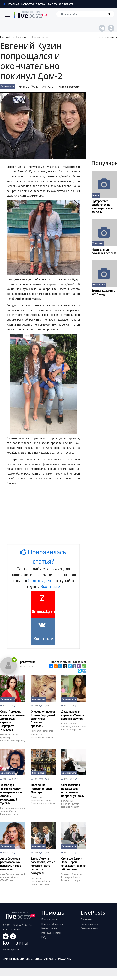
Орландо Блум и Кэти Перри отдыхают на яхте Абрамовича (73, 864)
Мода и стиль (99, 284)
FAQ (43, 937)
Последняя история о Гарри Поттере (41, 788)
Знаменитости (7, 86)
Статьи (40, 4)
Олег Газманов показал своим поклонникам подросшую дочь (72, 790)
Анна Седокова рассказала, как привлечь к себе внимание (10, 864)
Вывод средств (49, 928)
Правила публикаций (52, 923)
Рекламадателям (89, 928)
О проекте (66, 4)
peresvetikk (73, 86)
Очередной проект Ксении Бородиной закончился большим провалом (43, 719)
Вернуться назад (105, 37)
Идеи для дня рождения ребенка (104, 251)
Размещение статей (51, 932)
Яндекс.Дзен (39, 580)
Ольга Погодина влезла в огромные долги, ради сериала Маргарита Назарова (12, 720)
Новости (27, 4)
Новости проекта (89, 923)
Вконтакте (50, 586)
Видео (52, 4)
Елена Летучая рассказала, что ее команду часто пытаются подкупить (43, 866)
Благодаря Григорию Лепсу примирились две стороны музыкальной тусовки (11, 794)
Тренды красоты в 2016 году (103, 292)
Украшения (97, 243)
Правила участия (50, 919)
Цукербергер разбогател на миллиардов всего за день (103, 206)
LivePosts (5, 37)
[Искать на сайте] (85, 14)
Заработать (64, 958)
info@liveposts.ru (11, 949)
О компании (87, 919)
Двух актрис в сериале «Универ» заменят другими (72, 715)
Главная (11, 4)
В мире (95, 195)
